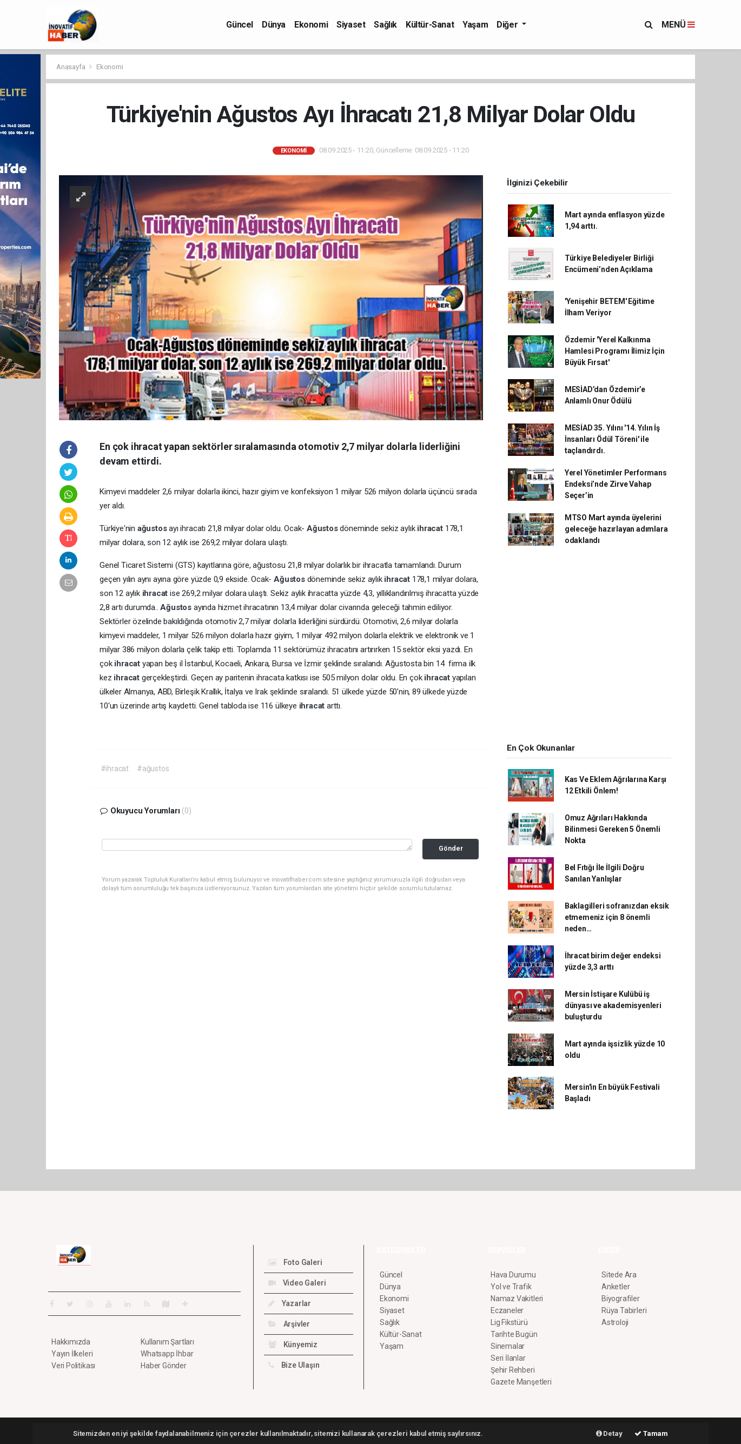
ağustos (153, 528)
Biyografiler (620, 1298)
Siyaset (350, 24)
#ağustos (153, 768)
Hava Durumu (513, 1274)
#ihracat (115, 768)
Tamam (651, 1433)
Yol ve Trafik (511, 1286)
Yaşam (475, 24)
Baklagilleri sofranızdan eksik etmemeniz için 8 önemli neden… (617, 917)
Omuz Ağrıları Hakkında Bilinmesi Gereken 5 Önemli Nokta (612, 829)
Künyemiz (292, 1344)
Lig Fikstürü (509, 1322)
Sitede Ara (619, 1274)
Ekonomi (311, 24)
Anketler (615, 1286)
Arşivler (289, 1324)
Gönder (451, 848)
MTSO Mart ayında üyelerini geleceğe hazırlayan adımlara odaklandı (616, 529)
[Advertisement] (589, 648)
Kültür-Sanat (430, 24)
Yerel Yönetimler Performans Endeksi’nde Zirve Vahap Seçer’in (616, 484)
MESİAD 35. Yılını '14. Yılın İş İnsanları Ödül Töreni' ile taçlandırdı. (612, 439)
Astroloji (614, 1322)
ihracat (431, 528)
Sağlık (385, 24)
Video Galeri (297, 1283)
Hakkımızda (70, 1341)
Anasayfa (71, 67)
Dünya (274, 24)
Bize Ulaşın (294, 1365)
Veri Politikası (73, 1365)
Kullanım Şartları (167, 1341)
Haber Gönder (164, 1365)
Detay (609, 1433)
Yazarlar (289, 1303)
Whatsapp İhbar (167, 1353)
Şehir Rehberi (513, 1370)
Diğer (508, 24)
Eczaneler (507, 1310)
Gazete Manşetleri (521, 1381)
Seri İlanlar (508, 1358)
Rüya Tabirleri (623, 1310)
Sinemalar (508, 1346)
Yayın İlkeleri (71, 1353)
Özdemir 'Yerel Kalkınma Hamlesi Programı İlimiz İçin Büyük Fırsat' (615, 351)
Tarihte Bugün (514, 1334)
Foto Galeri (295, 1262)
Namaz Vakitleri (517, 1298)
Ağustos (323, 528)
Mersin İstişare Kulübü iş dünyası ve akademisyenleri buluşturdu (613, 1005)
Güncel (239, 24)
